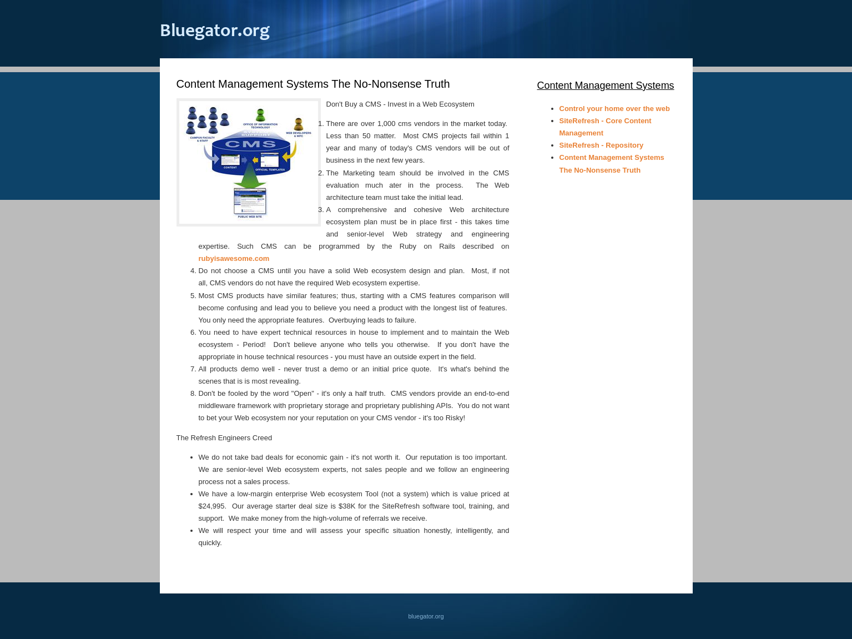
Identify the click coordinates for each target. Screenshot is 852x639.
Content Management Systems (605, 85)
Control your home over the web (614, 108)
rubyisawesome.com (234, 258)
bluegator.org (215, 30)
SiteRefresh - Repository (601, 145)
